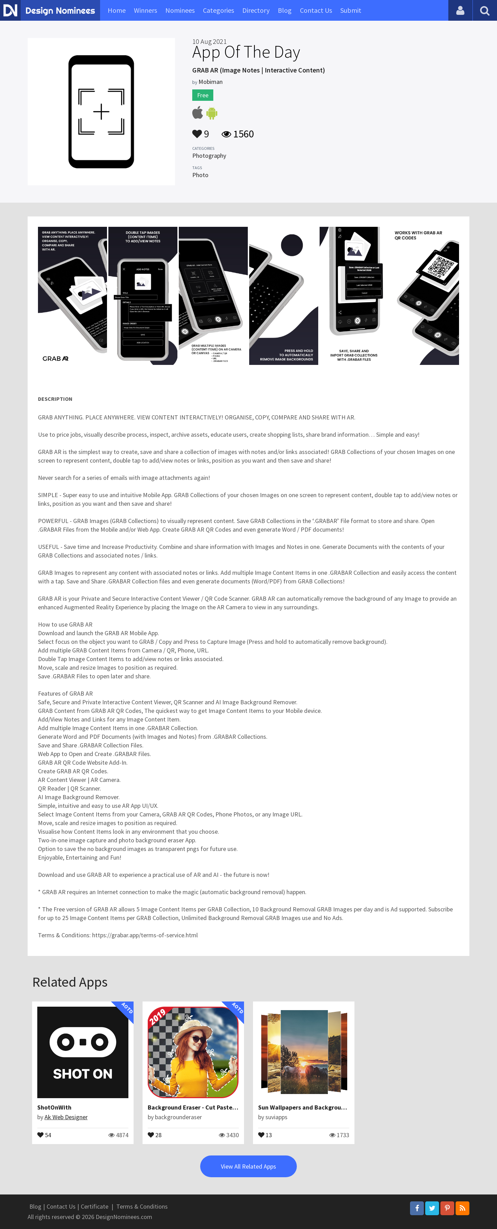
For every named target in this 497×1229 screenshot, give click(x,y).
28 (155, 1134)
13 (265, 1134)
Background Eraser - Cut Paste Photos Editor (210, 1107)
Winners (145, 10)
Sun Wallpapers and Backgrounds (304, 1107)
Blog (285, 10)
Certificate (94, 1206)
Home (117, 10)
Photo (200, 175)
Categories (218, 10)
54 (44, 1134)
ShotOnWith (54, 1107)
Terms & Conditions (142, 1206)
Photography (209, 155)
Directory (256, 10)
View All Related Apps (248, 1166)
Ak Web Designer (66, 1117)
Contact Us (316, 10)
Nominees (180, 10)
